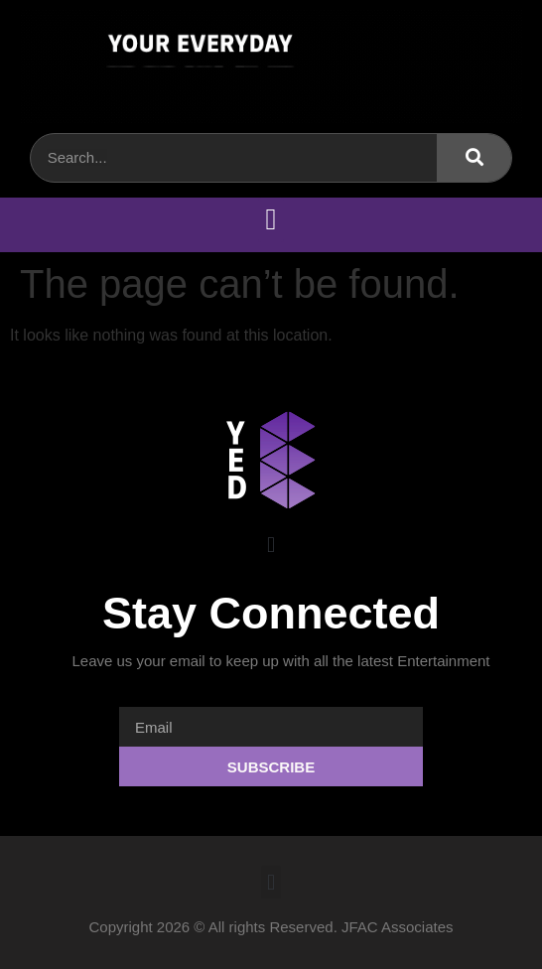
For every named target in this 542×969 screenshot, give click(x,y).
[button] (271, 220)
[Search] (474, 158)
